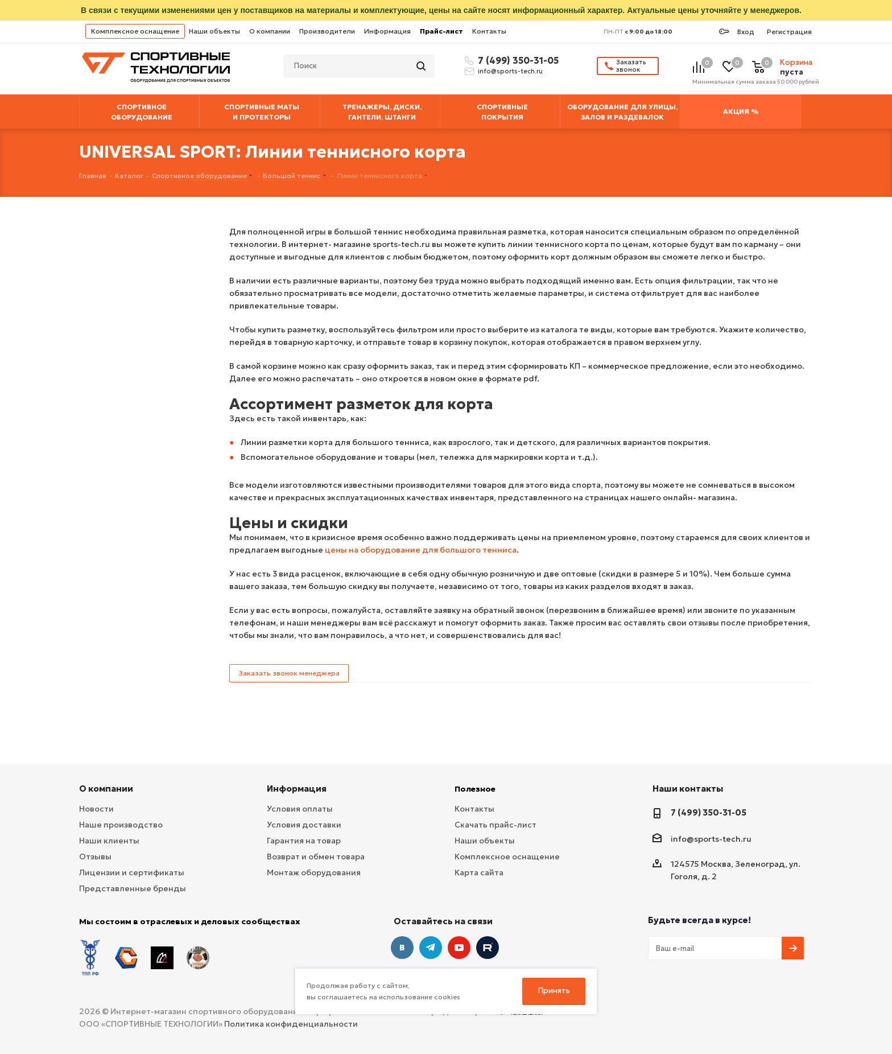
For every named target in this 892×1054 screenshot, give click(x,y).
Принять (554, 990)
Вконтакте (402, 947)
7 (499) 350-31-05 (516, 60)
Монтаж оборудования (314, 872)
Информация (387, 31)
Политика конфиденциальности (291, 1024)
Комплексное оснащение (135, 31)
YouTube (459, 947)
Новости (96, 809)
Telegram (430, 947)
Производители (327, 31)
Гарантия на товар (304, 840)
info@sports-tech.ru (510, 71)
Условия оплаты (300, 809)
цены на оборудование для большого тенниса (421, 550)
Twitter (487, 947)
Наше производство (121, 825)
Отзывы (95, 856)
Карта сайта (479, 872)
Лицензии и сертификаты (131, 872)
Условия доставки (304, 825)
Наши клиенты (109, 840)
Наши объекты (214, 31)
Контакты (489, 31)
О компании (269, 31)
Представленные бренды (132, 888)
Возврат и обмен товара (316, 856)
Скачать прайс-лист (495, 825)
